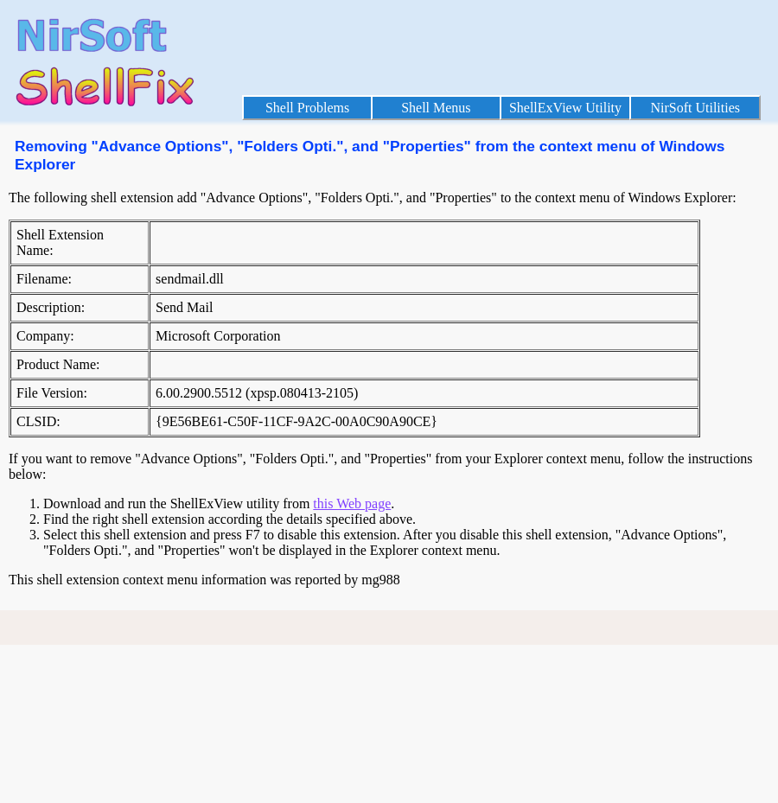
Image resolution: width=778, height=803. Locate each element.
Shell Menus (435, 107)
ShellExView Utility (565, 107)
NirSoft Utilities (695, 107)
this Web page (352, 503)
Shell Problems (307, 107)
